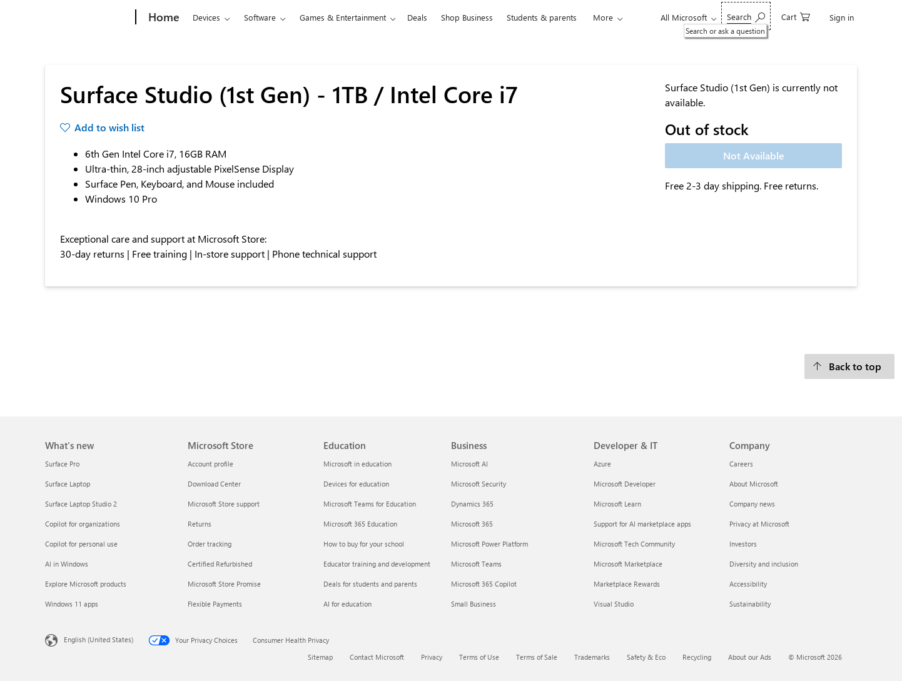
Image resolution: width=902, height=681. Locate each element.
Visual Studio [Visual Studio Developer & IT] (614, 603)
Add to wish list (109, 127)
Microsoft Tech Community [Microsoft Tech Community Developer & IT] (634, 543)
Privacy (431, 657)
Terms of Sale (536, 657)
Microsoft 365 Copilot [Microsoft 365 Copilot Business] (484, 583)
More (603, 17)
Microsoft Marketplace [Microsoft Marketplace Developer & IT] (628, 563)
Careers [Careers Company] (741, 463)
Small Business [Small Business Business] (473, 603)
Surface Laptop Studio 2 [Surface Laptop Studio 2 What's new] (81, 503)
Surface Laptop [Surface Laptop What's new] (67, 483)
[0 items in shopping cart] (795, 16)
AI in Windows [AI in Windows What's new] (66, 563)
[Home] (162, 17)
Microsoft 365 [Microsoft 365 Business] (472, 523)
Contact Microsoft (377, 657)
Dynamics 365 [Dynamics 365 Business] (472, 503)
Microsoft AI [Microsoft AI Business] (469, 463)
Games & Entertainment (343, 17)
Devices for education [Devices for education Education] (356, 483)
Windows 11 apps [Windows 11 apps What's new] (71, 603)
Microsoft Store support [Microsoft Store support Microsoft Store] (224, 503)
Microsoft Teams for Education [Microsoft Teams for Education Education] (369, 503)
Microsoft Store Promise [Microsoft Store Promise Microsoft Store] (224, 583)
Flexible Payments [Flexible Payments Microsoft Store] (215, 603)
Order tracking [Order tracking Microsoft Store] (209, 543)
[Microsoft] (88, 17)
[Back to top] (849, 366)
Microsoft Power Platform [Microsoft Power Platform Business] (489, 543)
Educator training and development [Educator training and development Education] (376, 563)
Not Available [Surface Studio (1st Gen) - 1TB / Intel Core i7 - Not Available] (753, 155)
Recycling (696, 657)
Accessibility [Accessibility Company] (748, 583)
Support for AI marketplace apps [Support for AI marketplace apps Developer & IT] (642, 523)
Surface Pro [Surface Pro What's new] (62, 463)
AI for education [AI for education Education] (347, 603)
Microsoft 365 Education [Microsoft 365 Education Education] (360, 523)
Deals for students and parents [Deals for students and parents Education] (370, 583)
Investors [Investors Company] (743, 543)
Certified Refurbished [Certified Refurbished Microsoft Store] (220, 563)
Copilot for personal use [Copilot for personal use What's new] (81, 543)
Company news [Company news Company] (752, 503)
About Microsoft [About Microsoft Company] (753, 483)
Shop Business (467, 17)
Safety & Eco (646, 657)
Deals (417, 17)
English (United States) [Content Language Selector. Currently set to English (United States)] (98, 639)
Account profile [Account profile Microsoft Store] (210, 463)
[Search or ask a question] (746, 16)
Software (260, 17)
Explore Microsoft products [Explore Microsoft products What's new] (85, 583)
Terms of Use (479, 657)
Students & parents (542, 17)
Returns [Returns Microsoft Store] (199, 523)
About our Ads (749, 657)
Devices (206, 17)
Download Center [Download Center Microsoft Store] (214, 483)
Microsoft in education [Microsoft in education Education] (357, 463)
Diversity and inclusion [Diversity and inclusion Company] (763, 563)
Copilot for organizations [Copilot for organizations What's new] (82, 523)
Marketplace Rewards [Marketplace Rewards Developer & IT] (627, 583)
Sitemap (320, 657)
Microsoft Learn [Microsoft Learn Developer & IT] (617, 503)
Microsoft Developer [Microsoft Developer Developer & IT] (625, 483)
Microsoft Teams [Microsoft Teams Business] (476, 563)
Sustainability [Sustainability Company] (750, 603)
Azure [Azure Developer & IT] (602, 463)
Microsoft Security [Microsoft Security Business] (478, 483)
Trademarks (592, 657)
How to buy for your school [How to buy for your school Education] (363, 543)
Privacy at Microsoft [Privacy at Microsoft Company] (759, 523)
